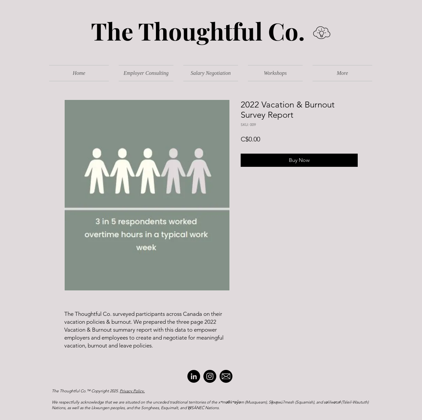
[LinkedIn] (193, 376)
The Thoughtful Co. (192, 30)
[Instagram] (209, 376)
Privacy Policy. (132, 390)
